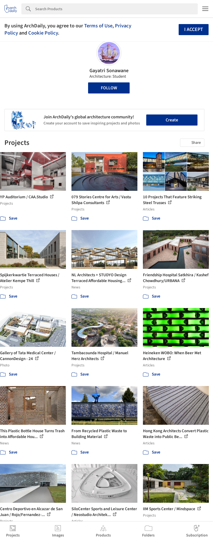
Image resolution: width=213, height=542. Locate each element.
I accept (193, 29)
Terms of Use (98, 25)
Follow (109, 88)
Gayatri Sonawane (109, 70)
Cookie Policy (43, 33)
